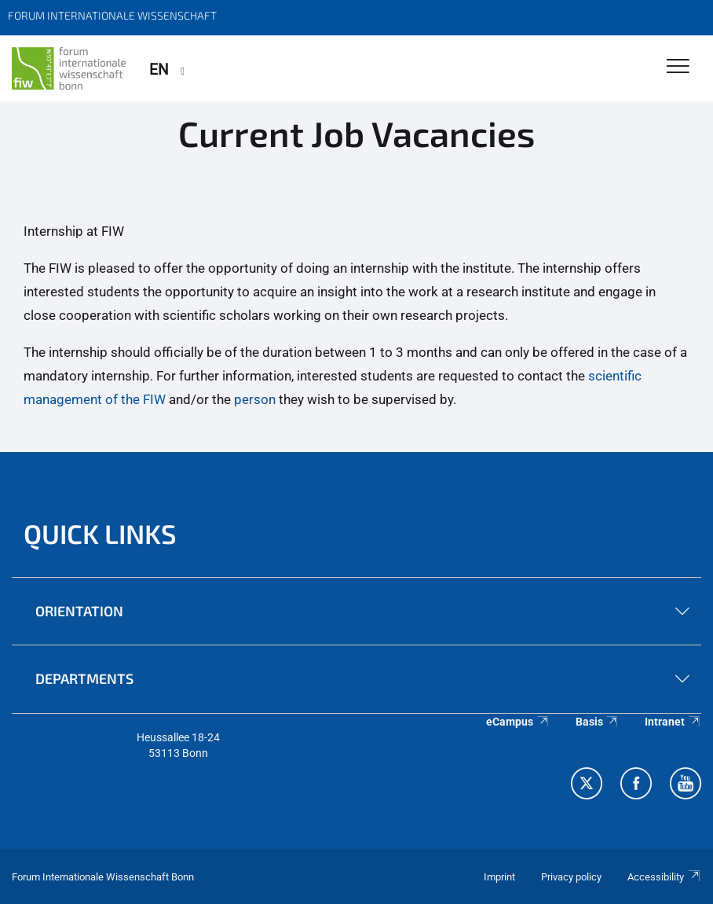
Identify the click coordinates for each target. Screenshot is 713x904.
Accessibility (664, 877)
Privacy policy (571, 877)
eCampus (518, 721)
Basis (598, 721)
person (255, 399)
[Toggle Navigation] (678, 67)
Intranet (673, 721)
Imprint (499, 877)
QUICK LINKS (100, 533)
